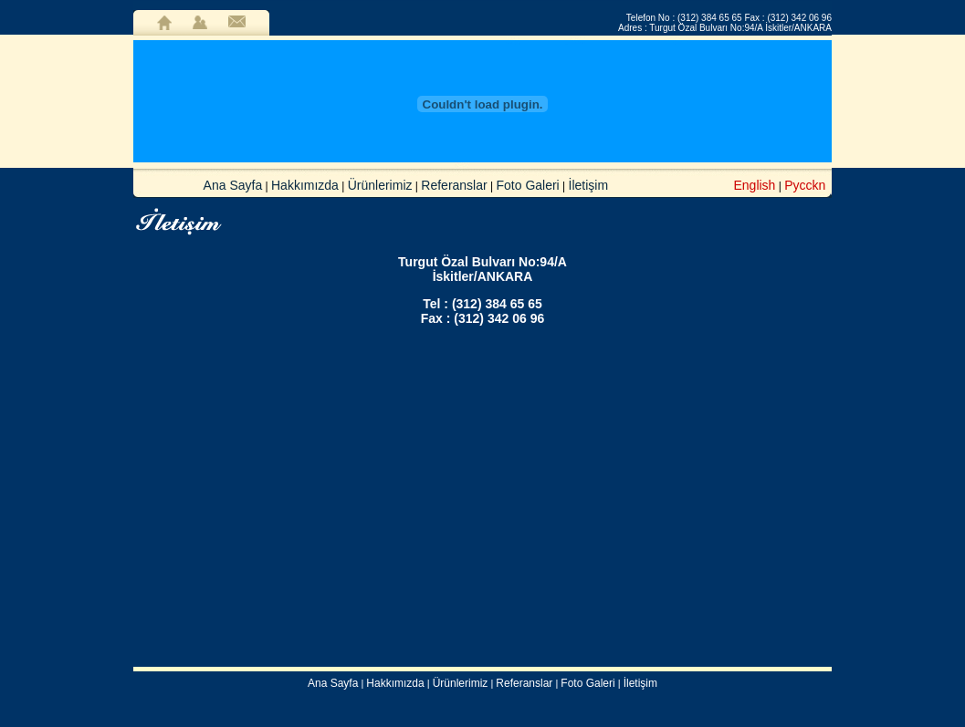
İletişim (589, 185)
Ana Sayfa (233, 185)
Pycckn (804, 185)
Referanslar (454, 185)
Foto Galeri (527, 185)
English (754, 185)
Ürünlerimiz (380, 185)
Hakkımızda (305, 185)
